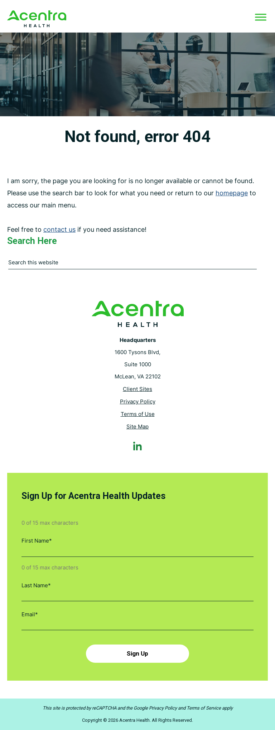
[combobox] (132, 265)
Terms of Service (204, 708)
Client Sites (137, 389)
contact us (59, 230)
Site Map (137, 426)
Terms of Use (138, 414)
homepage (232, 193)
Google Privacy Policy (155, 708)
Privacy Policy (137, 401)
